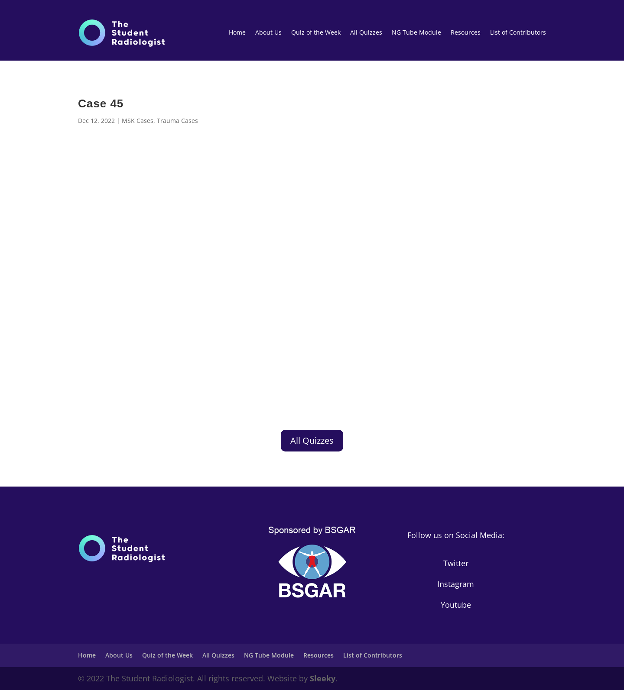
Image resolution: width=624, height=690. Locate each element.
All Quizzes (366, 32)
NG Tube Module (416, 32)
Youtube (456, 605)
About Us (268, 32)
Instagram (455, 584)
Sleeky (322, 678)
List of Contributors (518, 32)
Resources (466, 32)
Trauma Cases (177, 120)
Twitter (455, 563)
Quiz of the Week (316, 32)
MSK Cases (137, 120)
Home (237, 32)
